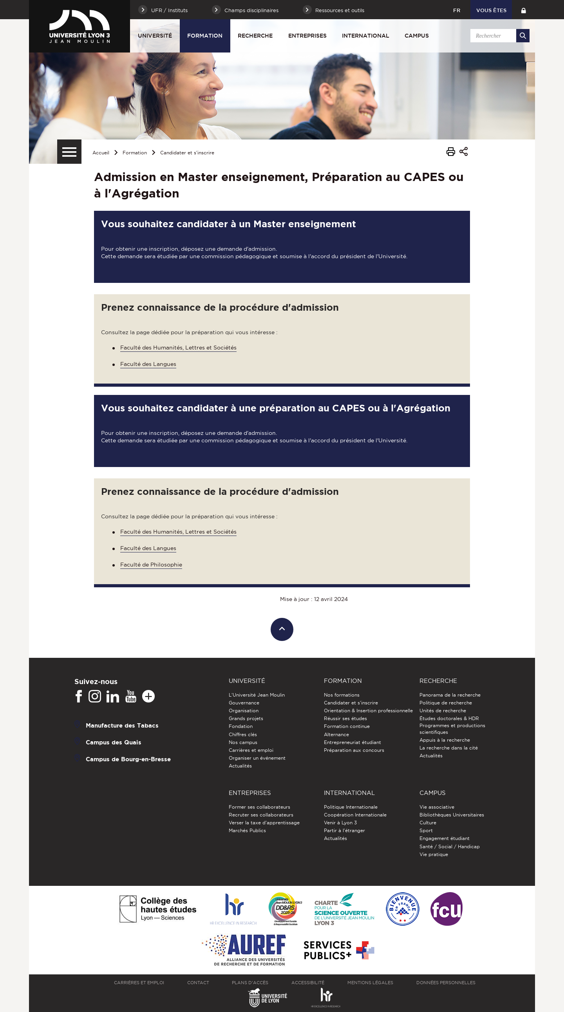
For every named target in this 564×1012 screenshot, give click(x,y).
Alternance (336, 734)
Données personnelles (445, 982)
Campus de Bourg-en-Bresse (128, 758)
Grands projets (246, 718)
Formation (204, 36)
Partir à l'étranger (344, 830)
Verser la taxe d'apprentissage (264, 822)
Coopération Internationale (355, 814)
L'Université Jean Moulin (257, 694)
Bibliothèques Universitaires (451, 814)
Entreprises (307, 36)
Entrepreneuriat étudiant (352, 742)
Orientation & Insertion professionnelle (368, 710)
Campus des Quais (113, 742)
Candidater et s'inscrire (187, 152)
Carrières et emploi (251, 750)
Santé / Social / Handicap (449, 846)
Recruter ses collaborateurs (261, 814)
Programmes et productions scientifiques (452, 728)
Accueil (100, 152)
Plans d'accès (250, 982)
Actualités (240, 765)
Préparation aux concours (354, 750)
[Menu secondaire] (69, 151)
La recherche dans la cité (448, 747)
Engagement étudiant (444, 838)
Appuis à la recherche (444, 739)
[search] (498, 35)
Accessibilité (307, 982)
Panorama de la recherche (450, 694)
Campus (417, 36)
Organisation (243, 710)
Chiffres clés (243, 734)
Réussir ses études (345, 718)
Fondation (241, 726)
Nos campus (243, 742)
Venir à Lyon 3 (340, 822)
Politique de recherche (445, 702)
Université (155, 36)
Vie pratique (433, 854)
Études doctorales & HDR (449, 718)
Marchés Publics (247, 830)
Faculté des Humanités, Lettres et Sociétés (178, 347)
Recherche (255, 36)
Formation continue (347, 726)
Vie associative (436, 806)
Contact (198, 982)
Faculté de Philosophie (151, 564)
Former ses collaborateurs (259, 806)
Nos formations (342, 694)
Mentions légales (370, 982)
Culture (427, 822)
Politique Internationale (351, 806)
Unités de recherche (442, 710)
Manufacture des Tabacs (122, 725)
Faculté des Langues (148, 364)
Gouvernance (244, 702)
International (365, 36)
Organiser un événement (257, 757)
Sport (426, 830)
